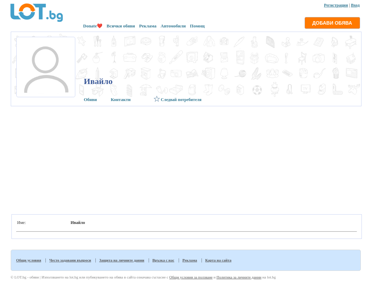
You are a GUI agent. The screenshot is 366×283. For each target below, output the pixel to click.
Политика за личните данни (238, 277)
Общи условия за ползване (191, 277)
